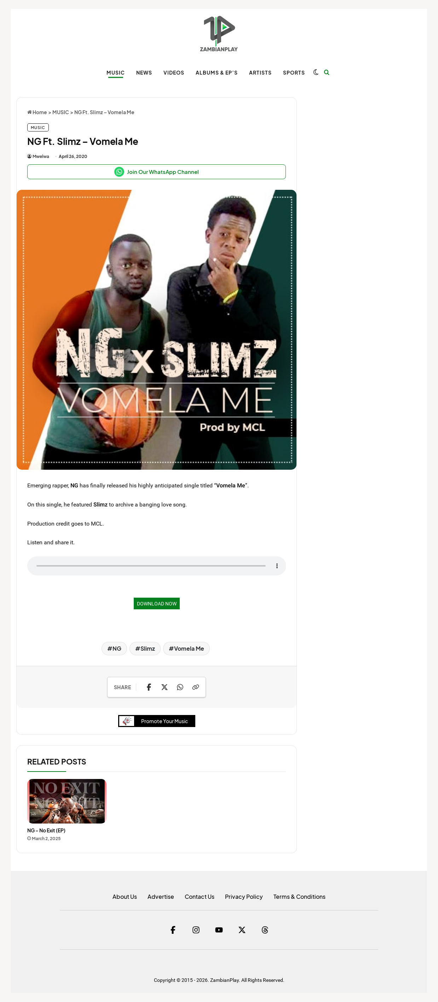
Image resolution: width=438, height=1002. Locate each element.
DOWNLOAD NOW (157, 603)
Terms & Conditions (299, 897)
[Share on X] (164, 687)
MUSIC (115, 72)
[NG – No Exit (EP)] (66, 802)
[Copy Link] (196, 687)
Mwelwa (41, 156)
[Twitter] (242, 930)
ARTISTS (260, 72)
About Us (125, 897)
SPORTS (294, 72)
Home (37, 112)
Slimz (147, 648)
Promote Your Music (155, 721)
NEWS (144, 72)
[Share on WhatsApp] (180, 687)
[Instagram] (196, 930)
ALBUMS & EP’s (217, 72)
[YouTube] (219, 930)
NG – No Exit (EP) (46, 831)
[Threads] (265, 930)
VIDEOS (173, 72)
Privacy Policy (244, 897)
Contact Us (199, 897)
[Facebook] (173, 930)
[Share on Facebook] (149, 687)
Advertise (161, 897)
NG (117, 648)
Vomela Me (189, 648)
